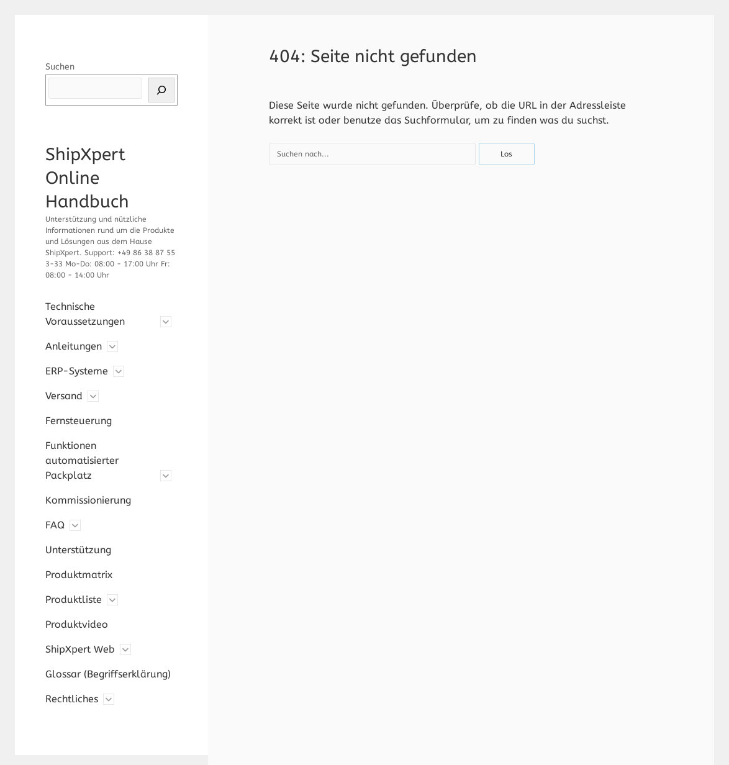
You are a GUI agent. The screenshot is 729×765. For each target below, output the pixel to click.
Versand (64, 396)
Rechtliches (71, 699)
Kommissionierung (88, 500)
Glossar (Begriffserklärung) (108, 674)
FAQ (55, 525)
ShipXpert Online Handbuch (87, 178)
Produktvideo (76, 624)
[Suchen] (161, 90)
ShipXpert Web (80, 649)
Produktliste (73, 599)
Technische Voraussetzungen (85, 314)
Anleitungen (73, 346)
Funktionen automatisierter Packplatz (82, 460)
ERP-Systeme (76, 371)
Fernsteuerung (78, 421)
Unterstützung (78, 550)
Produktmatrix (78, 575)
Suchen (60, 66)
